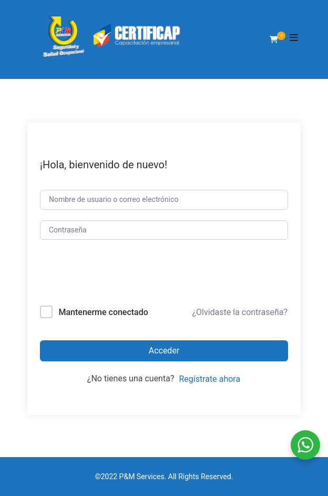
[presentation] (111, 275)
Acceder (164, 351)
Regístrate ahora (209, 379)
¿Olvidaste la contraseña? (240, 312)
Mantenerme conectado (103, 312)
